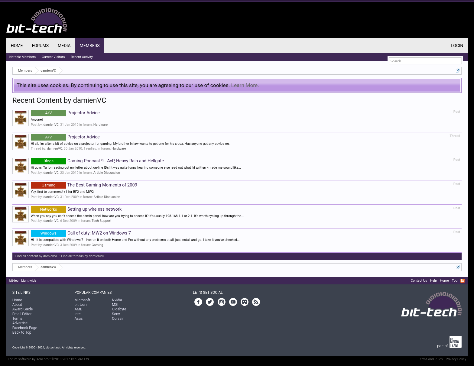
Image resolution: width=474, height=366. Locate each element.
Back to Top (21, 332)
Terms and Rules (430, 359)
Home (17, 45)
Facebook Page (24, 328)
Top (454, 281)
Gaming (97, 245)
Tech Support (101, 221)
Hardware (100, 125)
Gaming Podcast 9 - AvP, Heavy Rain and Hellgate (97, 161)
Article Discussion (106, 173)
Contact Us (419, 281)
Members (90, 45)
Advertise (20, 323)
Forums (40, 45)
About (17, 305)
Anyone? (37, 119)
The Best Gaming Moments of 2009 (84, 185)
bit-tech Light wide (23, 281)
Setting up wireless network (76, 209)
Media (64, 45)
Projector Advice (65, 112)
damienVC (51, 125)
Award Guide (22, 309)
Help (433, 281)
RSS (462, 281)
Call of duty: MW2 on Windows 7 (81, 233)
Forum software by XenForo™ (49, 359)
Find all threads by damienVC (82, 256)
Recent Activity (82, 57)
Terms (17, 318)
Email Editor (22, 314)
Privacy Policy (456, 359)
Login (457, 45)
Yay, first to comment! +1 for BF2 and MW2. (63, 192)
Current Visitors (53, 57)
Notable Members (22, 57)
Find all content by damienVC (36, 256)
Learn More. (245, 85)
